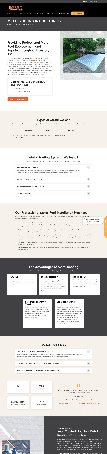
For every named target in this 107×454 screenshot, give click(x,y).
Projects (36, 13)
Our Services (16, 24)
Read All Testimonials (88, 403)
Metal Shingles (23, 194)
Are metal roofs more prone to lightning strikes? (38, 371)
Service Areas (93, 1)
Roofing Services (12, 13)
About (42, 13)
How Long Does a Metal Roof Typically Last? (36, 352)
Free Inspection (63, 13)
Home (9, 24)
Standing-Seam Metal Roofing (29, 179)
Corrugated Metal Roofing (28, 167)
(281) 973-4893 (77, 13)
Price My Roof (50, 13)
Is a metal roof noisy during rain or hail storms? (38, 364)
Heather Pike (78, 396)
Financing (85, 1)
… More (87, 392)
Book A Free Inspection (18, 99)
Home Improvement (25, 13)
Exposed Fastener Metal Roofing (30, 187)
